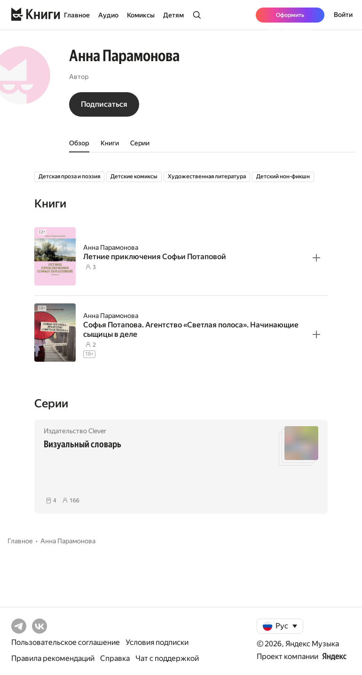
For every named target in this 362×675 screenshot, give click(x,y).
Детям (173, 15)
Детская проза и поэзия (69, 176)
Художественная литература (207, 176)
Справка (115, 658)
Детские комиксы (133, 176)
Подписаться (104, 104)
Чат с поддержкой (167, 658)
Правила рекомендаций (52, 658)
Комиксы (141, 15)
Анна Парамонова (110, 247)
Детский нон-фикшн (283, 176)
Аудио (108, 15)
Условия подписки (157, 642)
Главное (77, 15)
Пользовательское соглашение (65, 642)
